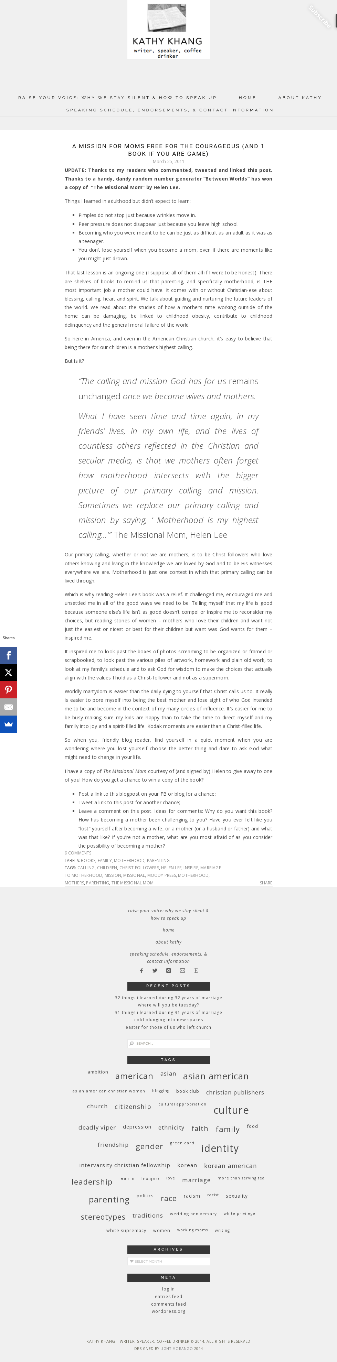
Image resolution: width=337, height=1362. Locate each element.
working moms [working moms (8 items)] (192, 1230)
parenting (158, 860)
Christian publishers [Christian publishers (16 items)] (235, 1092)
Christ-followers (139, 868)
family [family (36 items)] (227, 1129)
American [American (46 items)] (134, 1075)
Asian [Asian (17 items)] (168, 1073)
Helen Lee (171, 868)
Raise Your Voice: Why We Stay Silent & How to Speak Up (117, 97)
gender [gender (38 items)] (149, 1146)
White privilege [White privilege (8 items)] (239, 1213)
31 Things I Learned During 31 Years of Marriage (168, 1012)
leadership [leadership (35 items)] (92, 1181)
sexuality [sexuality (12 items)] (237, 1195)
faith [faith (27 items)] (200, 1128)
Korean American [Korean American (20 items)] (230, 1166)
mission (113, 875)
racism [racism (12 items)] (192, 1195)
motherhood (129, 860)
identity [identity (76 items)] (220, 1148)
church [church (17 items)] (97, 1106)
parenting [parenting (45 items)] (109, 1199)
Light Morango (176, 1348)
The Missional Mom (133, 883)
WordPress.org (169, 1311)
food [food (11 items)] (252, 1126)
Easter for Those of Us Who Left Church (168, 1027)
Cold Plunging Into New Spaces (168, 1020)
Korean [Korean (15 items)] (187, 1165)
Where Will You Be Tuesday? (168, 1005)
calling (86, 868)
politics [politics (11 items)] (145, 1195)
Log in (168, 1289)
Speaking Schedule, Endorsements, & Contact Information (170, 110)
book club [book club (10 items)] (187, 1091)
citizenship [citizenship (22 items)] (133, 1106)
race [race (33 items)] (169, 1198)
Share (266, 883)
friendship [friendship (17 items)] (113, 1144)
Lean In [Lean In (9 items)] (127, 1178)
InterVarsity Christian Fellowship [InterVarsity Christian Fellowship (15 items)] (124, 1165)
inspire (190, 868)
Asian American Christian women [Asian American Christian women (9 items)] (108, 1090)
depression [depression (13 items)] (137, 1126)
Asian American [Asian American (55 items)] (216, 1076)
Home (248, 97)
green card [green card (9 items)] (182, 1142)
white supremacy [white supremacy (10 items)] (126, 1230)
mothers (74, 883)
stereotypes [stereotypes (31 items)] (103, 1217)
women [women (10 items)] (161, 1230)
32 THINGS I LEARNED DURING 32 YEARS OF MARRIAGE (168, 998)
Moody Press (161, 875)
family (105, 860)
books (88, 860)
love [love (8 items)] (170, 1178)
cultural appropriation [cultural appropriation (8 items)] (182, 1104)
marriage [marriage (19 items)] (196, 1180)
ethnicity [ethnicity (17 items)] (171, 1127)
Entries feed (168, 1296)
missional (134, 875)
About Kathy (300, 97)
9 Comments (78, 853)
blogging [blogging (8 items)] (160, 1090)
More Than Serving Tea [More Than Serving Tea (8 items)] (241, 1178)
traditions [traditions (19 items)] (148, 1215)
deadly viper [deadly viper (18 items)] (97, 1127)
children (107, 868)
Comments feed (168, 1304)
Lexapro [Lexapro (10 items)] (150, 1178)
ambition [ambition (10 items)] (98, 1072)
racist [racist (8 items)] (213, 1194)
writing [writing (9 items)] (222, 1230)
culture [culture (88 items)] (231, 1110)
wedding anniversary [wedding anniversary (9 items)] (193, 1213)
